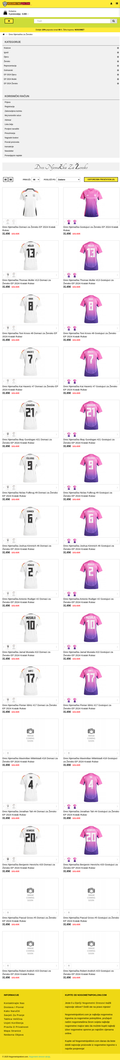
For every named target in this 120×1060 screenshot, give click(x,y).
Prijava (7, 102)
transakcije (9, 147)
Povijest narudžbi (12, 129)
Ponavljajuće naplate (13, 155)
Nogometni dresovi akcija (39, 1057)
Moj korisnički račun (13, 115)
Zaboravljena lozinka (13, 111)
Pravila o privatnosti (16, 1027)
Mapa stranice (12, 1030)
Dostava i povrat (14, 1007)
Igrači (6, 52)
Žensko (7, 61)
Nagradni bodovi (11, 138)
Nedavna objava (14, 1034)
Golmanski (8, 70)
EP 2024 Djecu (10, 75)
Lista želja (9, 124)
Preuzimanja (10, 133)
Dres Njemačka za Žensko (20, 34)
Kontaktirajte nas (14, 1003)
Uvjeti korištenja (13, 1023)
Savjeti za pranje (14, 1015)
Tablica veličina (13, 1019)
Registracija (10, 106)
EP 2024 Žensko (11, 83)
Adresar (8, 120)
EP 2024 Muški (10, 79)
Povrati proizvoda (12, 142)
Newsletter (9, 151)
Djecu (6, 57)
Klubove (7, 48)
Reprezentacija (10, 66)
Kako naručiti (12, 1011)
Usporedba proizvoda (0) (101, 179)
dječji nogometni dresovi (90, 1003)
